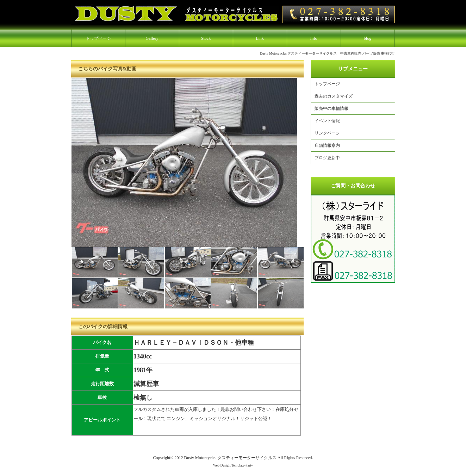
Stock (206, 38)
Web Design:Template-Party (233, 465)
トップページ (98, 38)
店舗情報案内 (327, 145)
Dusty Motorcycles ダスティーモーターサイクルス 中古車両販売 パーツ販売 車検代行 (327, 53)
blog (367, 38)
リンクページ (327, 133)
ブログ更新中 (327, 157)
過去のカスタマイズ (334, 96)
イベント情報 (327, 120)
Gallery (152, 38)
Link (260, 38)
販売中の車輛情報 (331, 108)
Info (313, 38)
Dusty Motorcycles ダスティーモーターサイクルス (230, 457)
